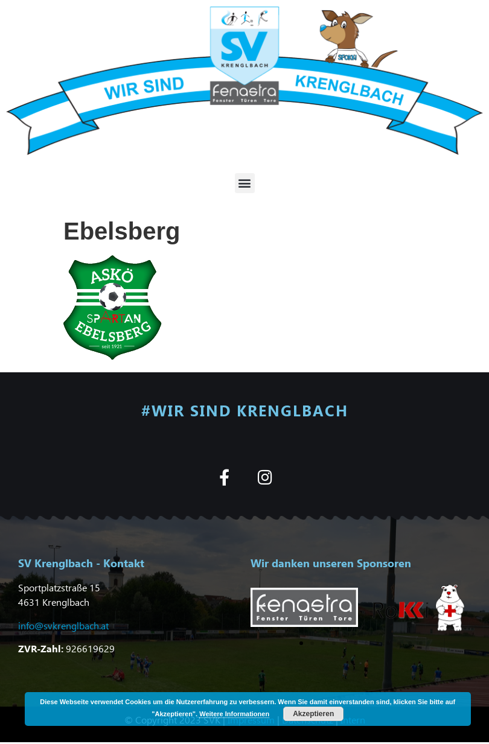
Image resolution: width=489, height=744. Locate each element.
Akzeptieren (313, 714)
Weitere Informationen (234, 713)
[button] (245, 183)
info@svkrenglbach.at (63, 625)
